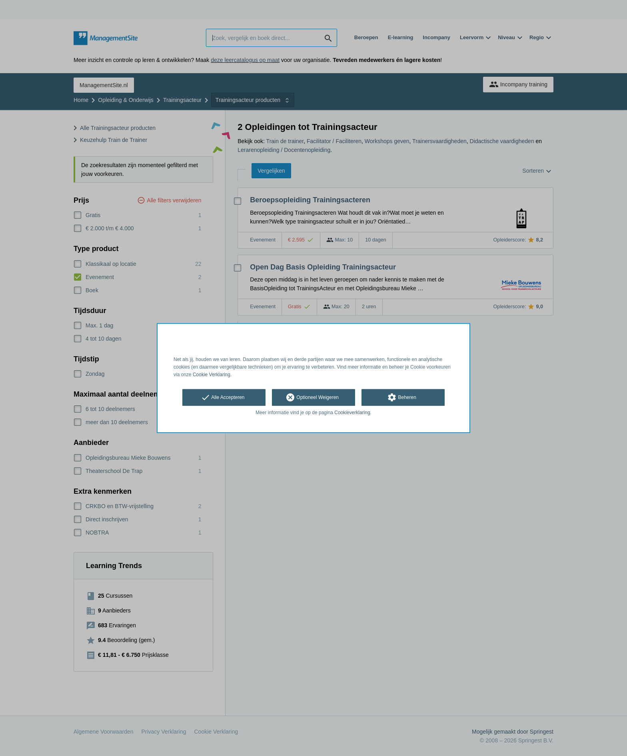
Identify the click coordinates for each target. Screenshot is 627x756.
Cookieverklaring (352, 413)
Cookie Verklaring (211, 374)
